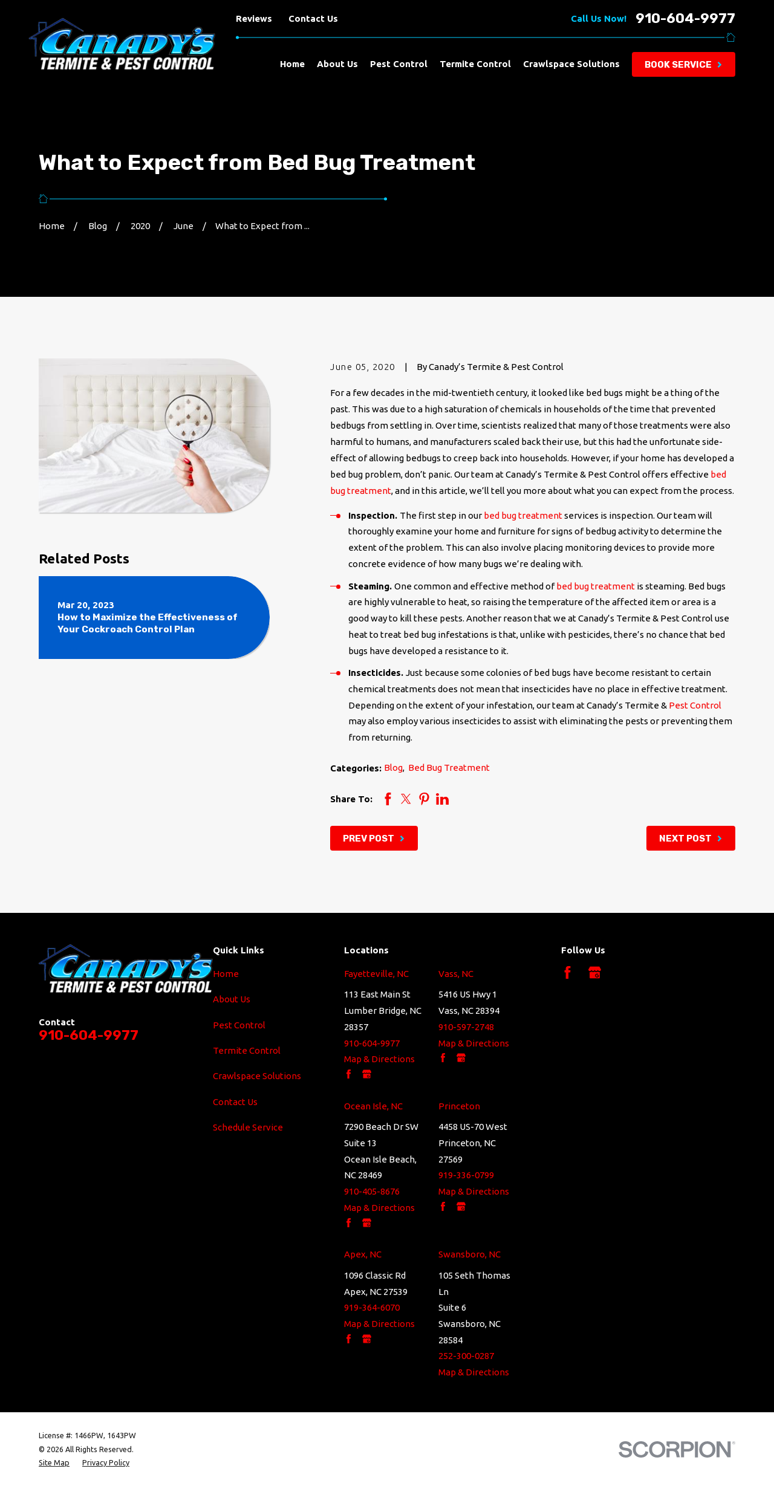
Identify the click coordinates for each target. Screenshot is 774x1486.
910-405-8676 (372, 1191)
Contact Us (313, 18)
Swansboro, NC (469, 1254)
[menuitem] (54, 1462)
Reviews (254, 18)
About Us (231, 999)
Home (226, 973)
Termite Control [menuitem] (475, 64)
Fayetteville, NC (376, 973)
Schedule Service (248, 1127)
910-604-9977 (685, 19)
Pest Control (695, 705)
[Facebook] (567, 972)
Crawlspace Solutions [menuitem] (571, 64)
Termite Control (247, 1050)
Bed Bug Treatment (449, 767)
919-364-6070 (372, 1307)
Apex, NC (363, 1254)
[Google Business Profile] (594, 972)
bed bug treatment (523, 515)
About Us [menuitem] (337, 64)
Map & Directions (379, 1059)
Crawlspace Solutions (257, 1076)
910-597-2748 (466, 1027)
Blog (393, 767)
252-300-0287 (466, 1356)
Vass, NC (455, 973)
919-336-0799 (466, 1175)
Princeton (459, 1106)
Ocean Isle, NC (373, 1106)
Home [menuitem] (292, 64)
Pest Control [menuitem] (399, 64)
